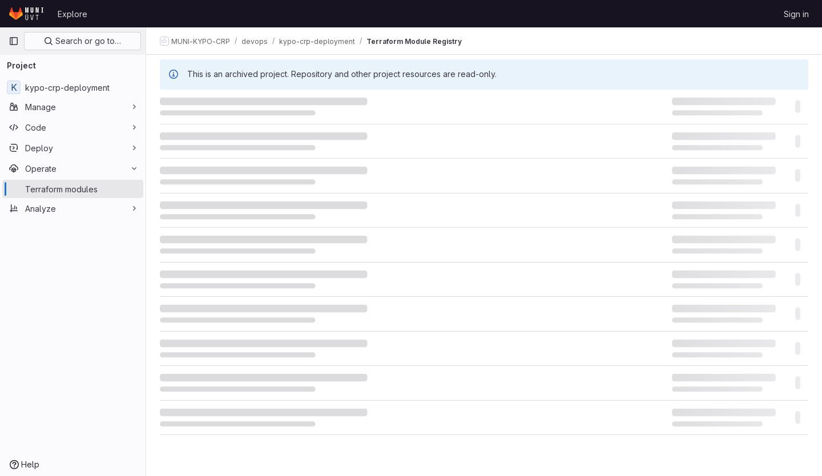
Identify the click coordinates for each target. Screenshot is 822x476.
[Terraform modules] (72, 189)
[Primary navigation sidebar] (14, 41)
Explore (72, 14)
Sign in (796, 14)
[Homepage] (27, 14)
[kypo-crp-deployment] (72, 87)
